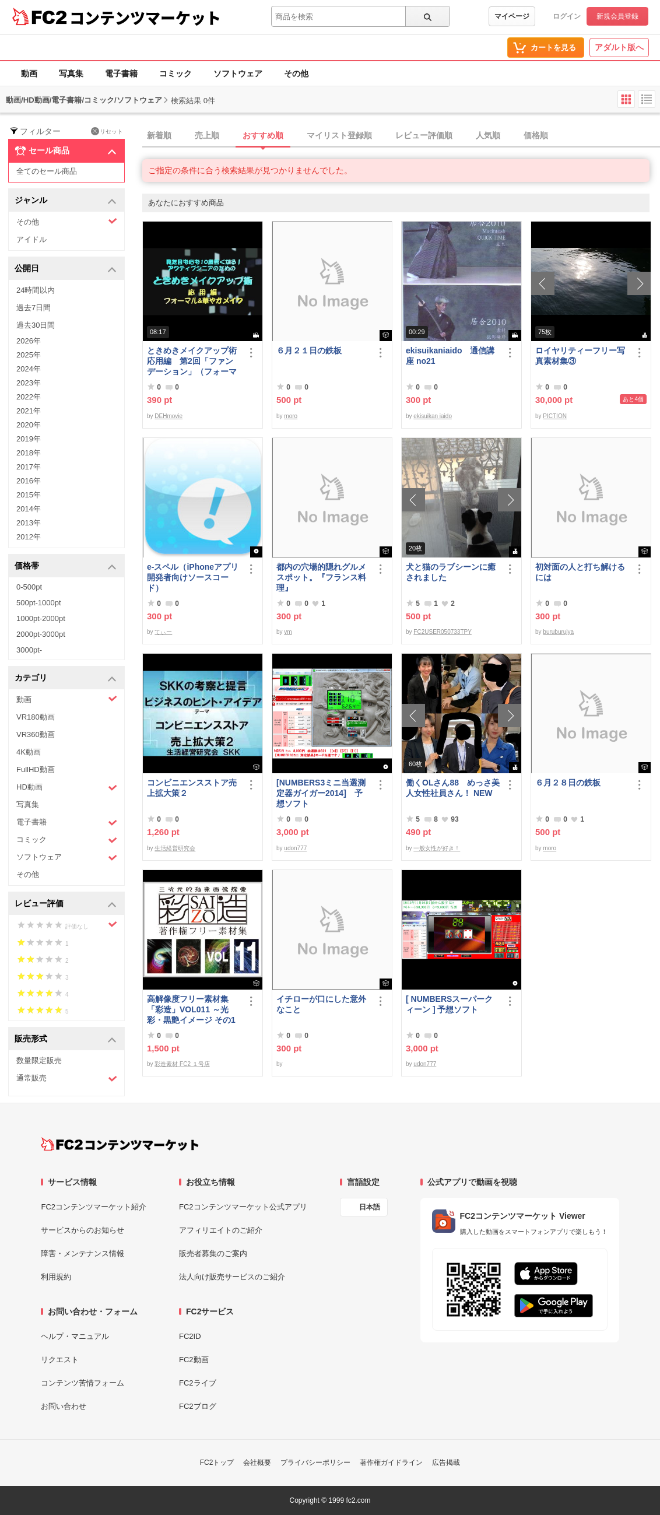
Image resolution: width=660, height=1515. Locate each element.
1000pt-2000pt (40, 618)
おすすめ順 (263, 135)
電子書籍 (121, 73)
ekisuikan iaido (432, 416)
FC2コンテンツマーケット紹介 (93, 1206)
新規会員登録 (617, 16)
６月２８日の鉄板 (568, 782)
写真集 (71, 73)
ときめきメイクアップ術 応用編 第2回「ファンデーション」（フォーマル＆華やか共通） (194, 361)
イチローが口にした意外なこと (321, 1004)
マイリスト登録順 (339, 135)
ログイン (567, 16)
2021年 (28, 410)
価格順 (536, 135)
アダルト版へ (619, 47)
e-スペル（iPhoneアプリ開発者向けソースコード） (192, 577)
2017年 (28, 466)
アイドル (31, 239)
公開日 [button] (66, 269)
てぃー (163, 632)
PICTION (555, 416)
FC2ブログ (197, 1406)
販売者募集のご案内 (213, 1253)
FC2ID (190, 1336)
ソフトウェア (237, 73)
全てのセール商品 (46, 171)
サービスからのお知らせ (82, 1230)
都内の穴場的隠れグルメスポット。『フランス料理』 (321, 577)
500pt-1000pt (38, 602)
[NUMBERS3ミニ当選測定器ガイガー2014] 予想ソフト (321, 793)
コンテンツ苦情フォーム (82, 1383)
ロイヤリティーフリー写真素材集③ (580, 356)
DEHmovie (168, 416)
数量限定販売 (39, 1060)
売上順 (207, 135)
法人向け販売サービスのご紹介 (232, 1276)
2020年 (28, 424)
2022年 (28, 396)
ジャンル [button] (66, 200)
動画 (29, 73)
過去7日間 (33, 307)
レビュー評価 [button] (66, 904)
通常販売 (66, 1078)
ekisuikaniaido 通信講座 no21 (450, 356)
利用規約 (56, 1276)
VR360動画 (35, 734)
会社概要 (257, 1462)
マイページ (511, 16)
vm (288, 632)
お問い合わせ (63, 1406)
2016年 (28, 480)
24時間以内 (35, 290)
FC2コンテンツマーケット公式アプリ (243, 1206)
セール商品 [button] (66, 151)
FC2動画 (194, 1359)
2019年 (28, 438)
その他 (296, 73)
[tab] (401, 136)
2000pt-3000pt (40, 634)
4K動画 (28, 752)
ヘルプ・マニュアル (75, 1336)
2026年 (28, 340)
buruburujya (558, 632)
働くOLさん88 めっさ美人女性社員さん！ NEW (453, 788)
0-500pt (29, 587)
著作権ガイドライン (391, 1462)
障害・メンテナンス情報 (82, 1253)
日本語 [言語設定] (369, 1207)
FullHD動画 (35, 769)
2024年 (28, 368)
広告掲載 (446, 1462)
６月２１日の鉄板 (309, 350)
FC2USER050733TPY (442, 632)
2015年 (28, 494)
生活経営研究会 (175, 848)
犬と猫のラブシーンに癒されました (451, 572)
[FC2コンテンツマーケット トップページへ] (120, 1144)
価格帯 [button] (66, 566)
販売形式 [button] (66, 1039)
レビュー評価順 (423, 135)
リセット (107, 131)
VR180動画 (35, 717)
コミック (175, 73)
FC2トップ (217, 1462)
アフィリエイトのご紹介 (220, 1230)
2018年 (28, 452)
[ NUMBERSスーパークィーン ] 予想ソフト (449, 1004)
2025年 (28, 354)
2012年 (28, 536)
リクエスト (60, 1359)
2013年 (28, 522)
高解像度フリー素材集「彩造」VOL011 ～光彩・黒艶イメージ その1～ (191, 1009)
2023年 (28, 382)
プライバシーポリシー (315, 1462)
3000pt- (29, 650)
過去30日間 (35, 325)
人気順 (488, 135)
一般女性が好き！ (436, 848)
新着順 (159, 135)
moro (290, 416)
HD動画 (66, 787)
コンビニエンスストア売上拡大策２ (192, 788)
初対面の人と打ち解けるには (580, 572)
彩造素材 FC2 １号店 (182, 1064)
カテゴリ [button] (66, 678)
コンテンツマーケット (145, 17)
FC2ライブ (197, 1383)
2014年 (28, 508)
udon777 (295, 848)
